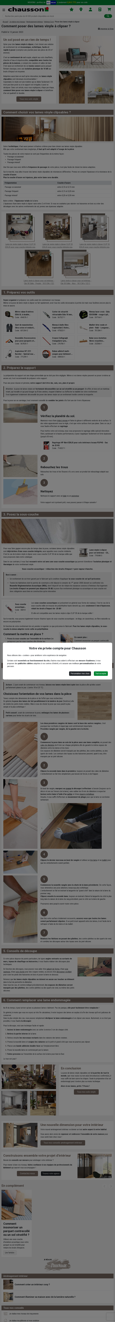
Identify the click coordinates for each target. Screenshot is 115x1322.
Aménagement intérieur (15, 1276)
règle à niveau (62, 420)
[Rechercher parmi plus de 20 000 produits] (53, 16)
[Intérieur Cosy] (49, 22)
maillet (104, 860)
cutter (69, 794)
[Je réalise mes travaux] (17, 22)
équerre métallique (87, 794)
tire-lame (93, 860)
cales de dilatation (47, 745)
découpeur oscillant (64, 972)
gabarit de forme (53, 969)
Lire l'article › (10, 1252)
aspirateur (75, 496)
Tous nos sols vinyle (28, 99)
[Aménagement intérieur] (34, 22)
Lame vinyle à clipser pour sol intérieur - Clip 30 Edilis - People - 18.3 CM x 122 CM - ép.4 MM (39, 282)
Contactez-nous (27, 1173)
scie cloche (20, 972)
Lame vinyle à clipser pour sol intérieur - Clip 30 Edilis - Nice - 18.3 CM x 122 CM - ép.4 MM (76, 282)
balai (64, 496)
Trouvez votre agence (50, 1173)
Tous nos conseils (13, 1307)
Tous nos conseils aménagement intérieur (63, 1142)
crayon (68, 788)
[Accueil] (5, 22)
